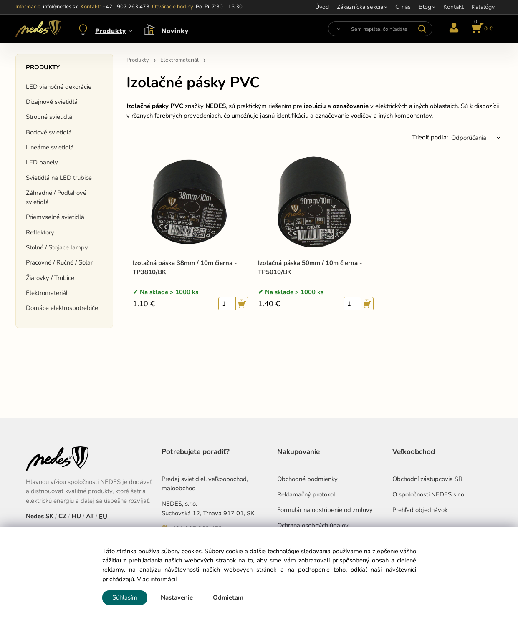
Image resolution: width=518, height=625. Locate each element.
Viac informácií (157, 579)
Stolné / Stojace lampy (57, 247)
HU (76, 516)
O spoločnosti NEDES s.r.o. (428, 494)
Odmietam (228, 597)
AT (90, 516)
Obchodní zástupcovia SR (427, 479)
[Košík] (481, 28)
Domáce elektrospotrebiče (62, 308)
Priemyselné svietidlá (55, 217)
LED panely (42, 162)
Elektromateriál (47, 293)
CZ (62, 516)
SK (49, 516)
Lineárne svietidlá (50, 147)
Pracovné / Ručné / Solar (59, 262)
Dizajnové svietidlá (52, 102)
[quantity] (227, 303)
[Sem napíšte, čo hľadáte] (389, 28)
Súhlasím (124, 597)
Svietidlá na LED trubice (59, 178)
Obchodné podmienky (307, 479)
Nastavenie (177, 597)
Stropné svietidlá (49, 117)
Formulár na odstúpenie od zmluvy (325, 510)
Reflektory (40, 232)
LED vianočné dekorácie (58, 87)
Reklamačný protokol (306, 494)
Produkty (110, 31)
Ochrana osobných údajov (313, 525)
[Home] (38, 28)
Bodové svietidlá (49, 132)
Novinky (175, 31)
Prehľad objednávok (419, 510)
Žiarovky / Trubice (50, 278)
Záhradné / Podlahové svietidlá (56, 197)
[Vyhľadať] (337, 28)
